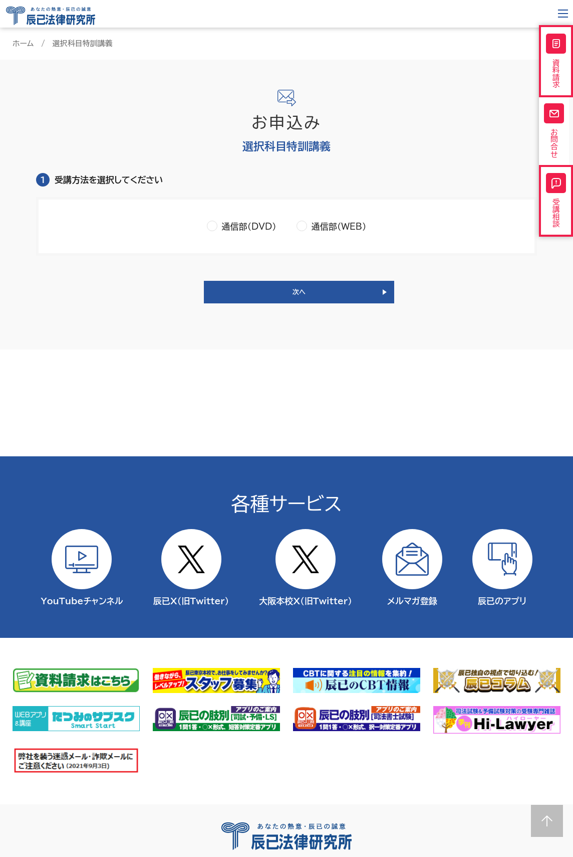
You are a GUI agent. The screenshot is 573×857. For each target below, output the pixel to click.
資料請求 (556, 64)
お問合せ (556, 143)
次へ (299, 296)
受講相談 (556, 223)
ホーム (23, 43)
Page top (547, 821)
